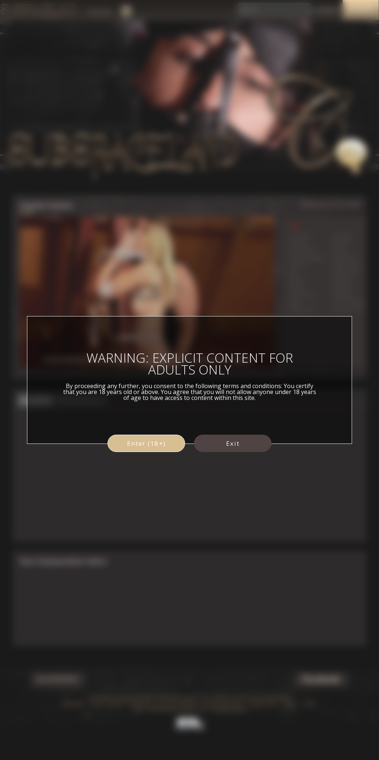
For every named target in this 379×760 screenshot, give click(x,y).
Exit (233, 443)
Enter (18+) (146, 443)
